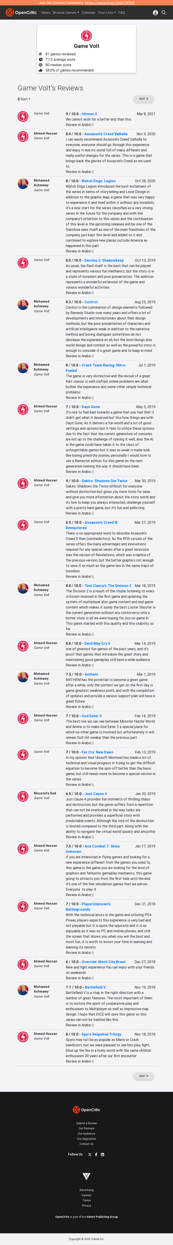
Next (143, 98)
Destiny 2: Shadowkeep (104, 260)
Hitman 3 (89, 114)
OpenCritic (62, 1216)
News (46, 12)
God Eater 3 (92, 716)
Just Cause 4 (96, 793)
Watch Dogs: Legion (99, 181)
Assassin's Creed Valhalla (105, 134)
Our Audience (86, 1133)
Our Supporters (86, 1138)
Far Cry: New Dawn (97, 752)
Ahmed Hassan (45, 133)
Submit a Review (86, 1123)
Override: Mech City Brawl (103, 962)
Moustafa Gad (45, 793)
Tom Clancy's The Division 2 (108, 585)
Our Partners (86, 1128)
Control (91, 302)
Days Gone (91, 407)
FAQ (124, 12)
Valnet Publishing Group (102, 1216)
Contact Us (86, 1144)
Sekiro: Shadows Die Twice (104, 481)
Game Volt (41, 113)
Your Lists (107, 12)
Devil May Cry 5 (97, 643)
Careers (86, 1195)
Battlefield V (95, 987)
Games (66, 12)
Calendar (90, 12)
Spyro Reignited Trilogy (101, 1034)
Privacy (86, 1205)
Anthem (91, 674)
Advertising (87, 1190)
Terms (86, 1200)
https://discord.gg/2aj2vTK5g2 (109, 2)
